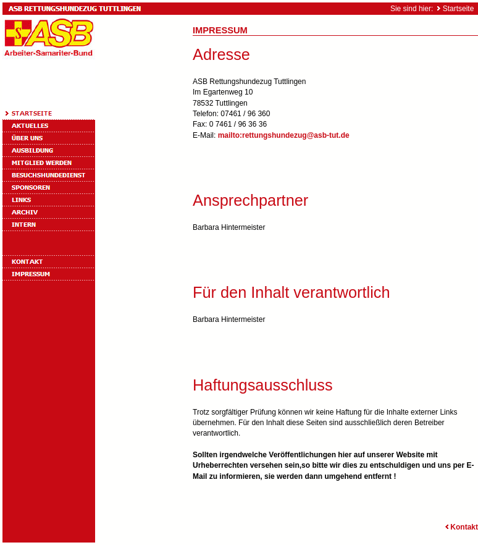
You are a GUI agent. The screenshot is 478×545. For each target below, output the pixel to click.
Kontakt (460, 527)
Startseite (458, 8)
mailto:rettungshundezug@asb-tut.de (284, 135)
